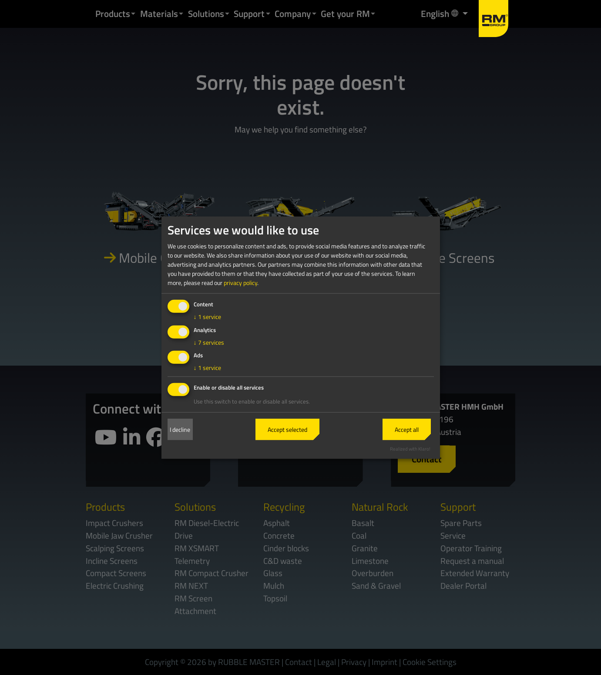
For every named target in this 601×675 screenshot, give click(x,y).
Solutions (206, 13)
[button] (133, 13)
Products (112, 13)
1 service (207, 316)
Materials (159, 13)
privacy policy (240, 282)
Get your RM (345, 13)
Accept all (407, 429)
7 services (209, 341)
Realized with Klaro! (410, 448)
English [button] (440, 13)
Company (293, 13)
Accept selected (287, 429)
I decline (180, 429)
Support (249, 13)
